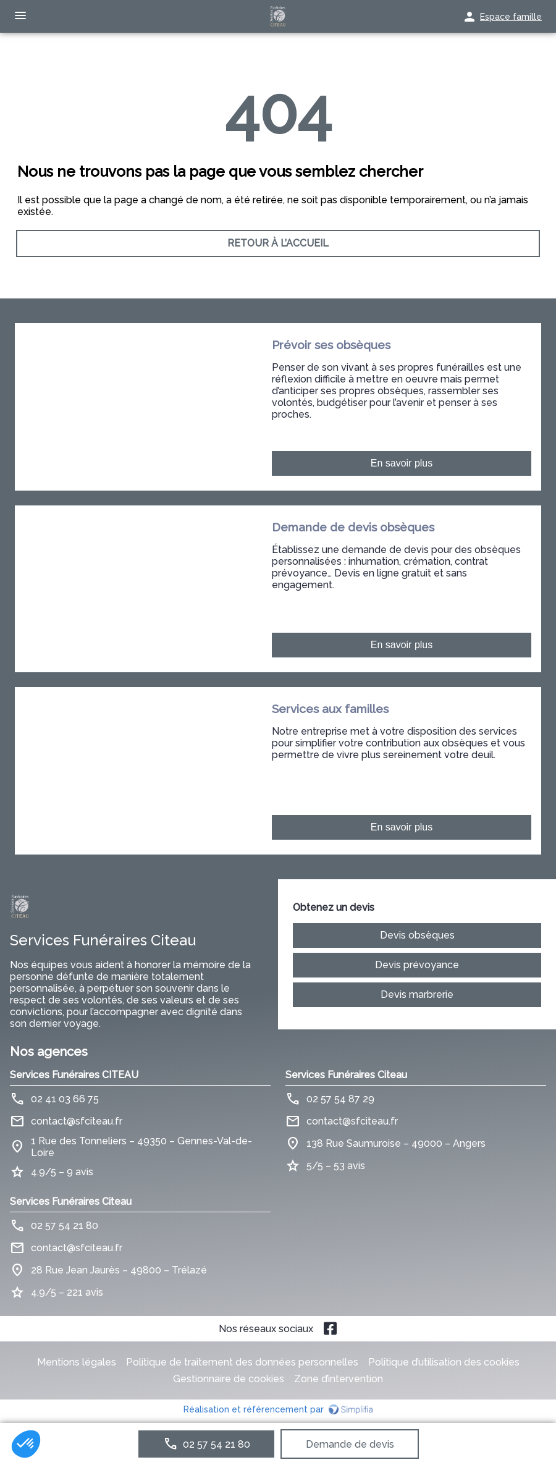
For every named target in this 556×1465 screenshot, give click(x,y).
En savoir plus (402, 463)
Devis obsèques (417, 935)
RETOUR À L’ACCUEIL (278, 244)
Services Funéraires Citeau (346, 1075)
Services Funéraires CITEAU (74, 1075)
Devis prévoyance (417, 965)
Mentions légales (76, 1362)
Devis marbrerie (417, 994)
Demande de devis (350, 1444)
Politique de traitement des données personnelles (242, 1362)
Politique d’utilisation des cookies (444, 1362)
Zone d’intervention (338, 1379)
